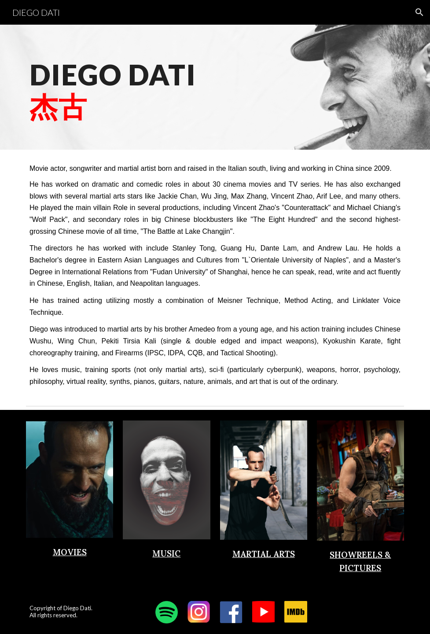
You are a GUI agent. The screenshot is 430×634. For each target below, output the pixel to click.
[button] (419, 12)
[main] (150, 87)
